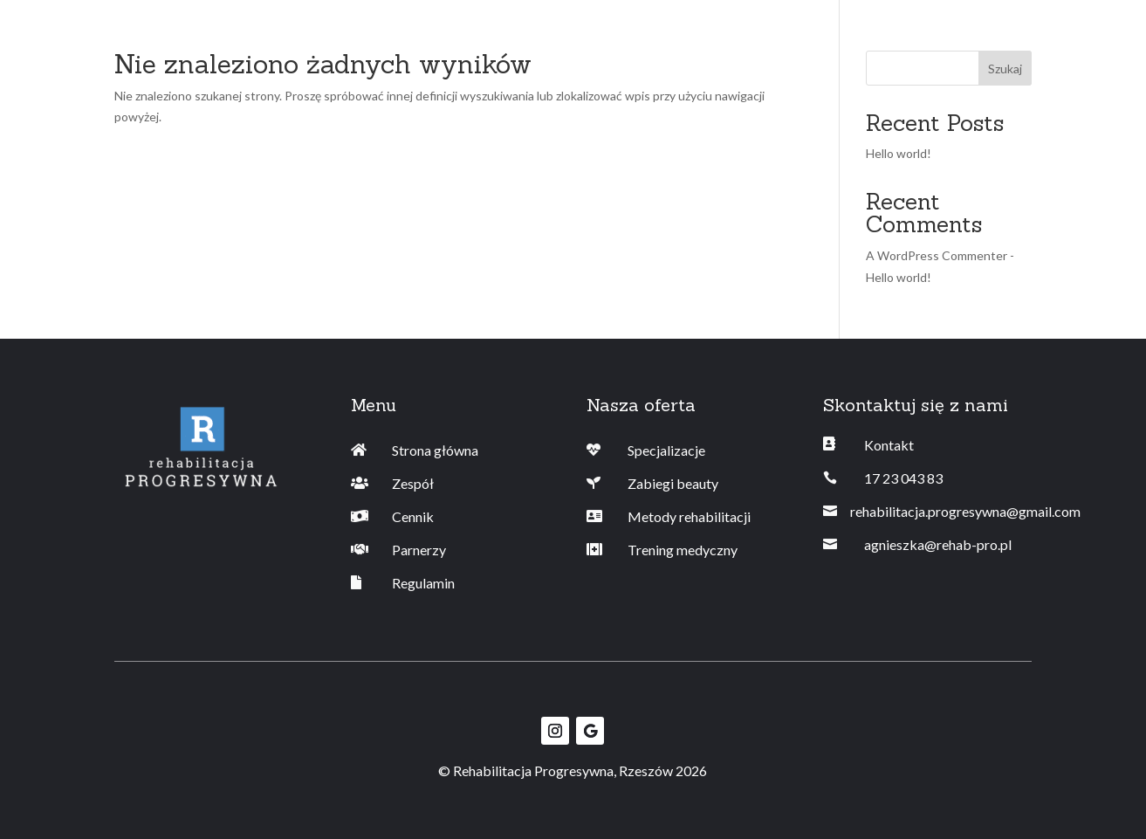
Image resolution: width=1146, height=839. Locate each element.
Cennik (413, 516)
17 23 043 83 (903, 478)
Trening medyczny (683, 549)
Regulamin (423, 582)
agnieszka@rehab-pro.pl (938, 544)
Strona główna (435, 450)
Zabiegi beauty (673, 483)
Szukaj (1005, 68)
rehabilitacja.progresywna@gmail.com (965, 511)
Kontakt (889, 445)
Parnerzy (419, 549)
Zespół (413, 483)
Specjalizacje (666, 450)
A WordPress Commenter (936, 255)
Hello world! (898, 153)
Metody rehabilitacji (689, 516)
